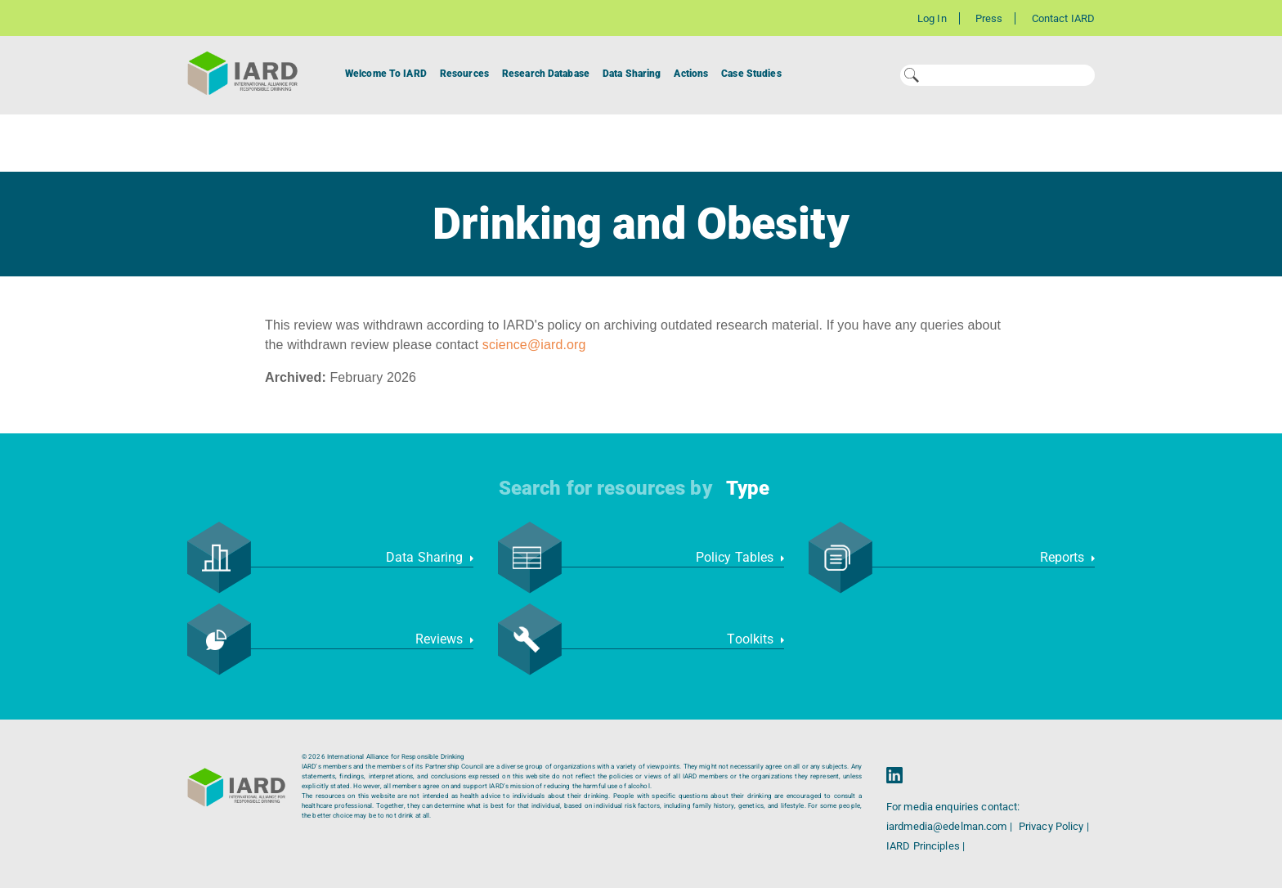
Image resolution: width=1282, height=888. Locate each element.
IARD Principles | (925, 846)
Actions (691, 73)
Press (989, 18)
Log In (932, 18)
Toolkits (755, 639)
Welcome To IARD (386, 73)
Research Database (545, 73)
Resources (464, 73)
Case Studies (751, 73)
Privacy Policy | (1054, 826)
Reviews (444, 639)
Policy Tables (740, 557)
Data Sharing (632, 73)
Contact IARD (1063, 18)
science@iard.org (534, 345)
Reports (1067, 557)
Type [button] (747, 488)
